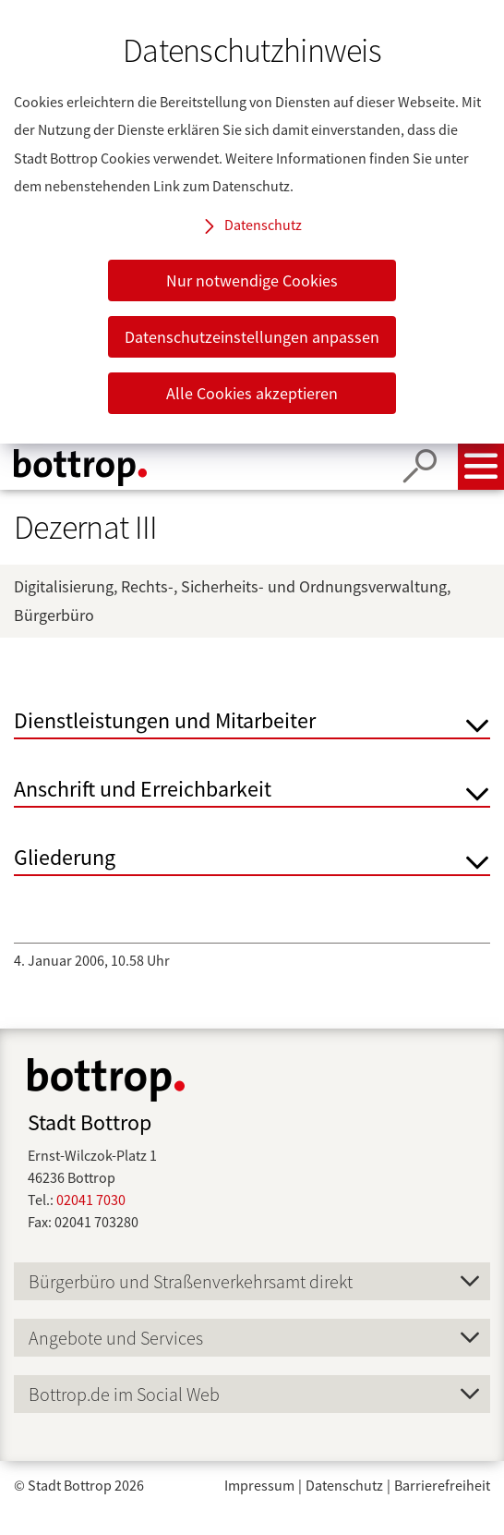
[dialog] (252, 222)
